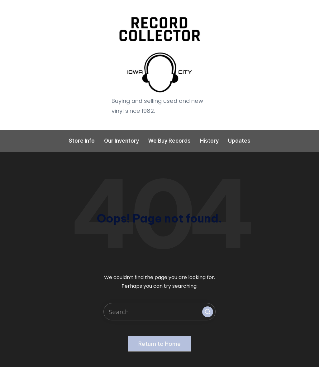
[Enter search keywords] (159, 311)
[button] (207, 311)
